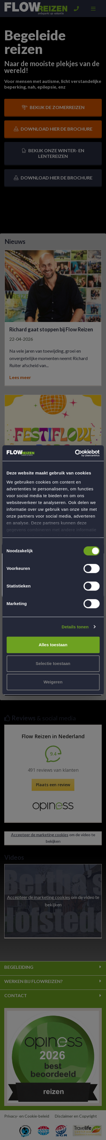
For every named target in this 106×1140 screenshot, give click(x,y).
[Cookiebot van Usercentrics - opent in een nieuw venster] (75, 453)
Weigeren (53, 681)
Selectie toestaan (53, 663)
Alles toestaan (53, 644)
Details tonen (75, 626)
